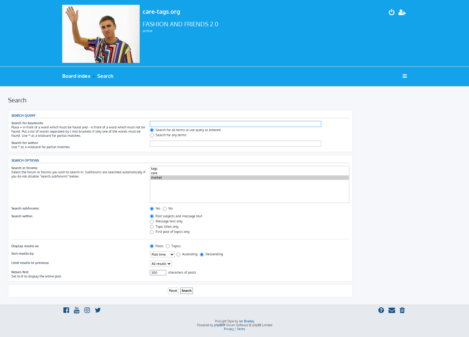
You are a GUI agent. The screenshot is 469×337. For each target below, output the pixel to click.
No (168, 208)
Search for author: (25, 143)
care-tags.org (161, 11)
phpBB (218, 325)
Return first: (20, 272)
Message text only (166, 221)
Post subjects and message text (176, 216)
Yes (155, 208)
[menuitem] (392, 13)
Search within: (22, 216)
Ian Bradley (246, 321)
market (249, 177)
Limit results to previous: (30, 263)
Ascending (186, 254)
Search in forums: (24, 168)
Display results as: (25, 246)
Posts (156, 246)
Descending (211, 254)
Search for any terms (168, 135)
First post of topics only (170, 232)
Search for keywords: (27, 123)
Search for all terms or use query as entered (185, 130)
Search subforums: (25, 208)
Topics (173, 246)
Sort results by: (22, 253)
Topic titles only (164, 226)
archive (147, 31)
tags (249, 168)
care (249, 173)
